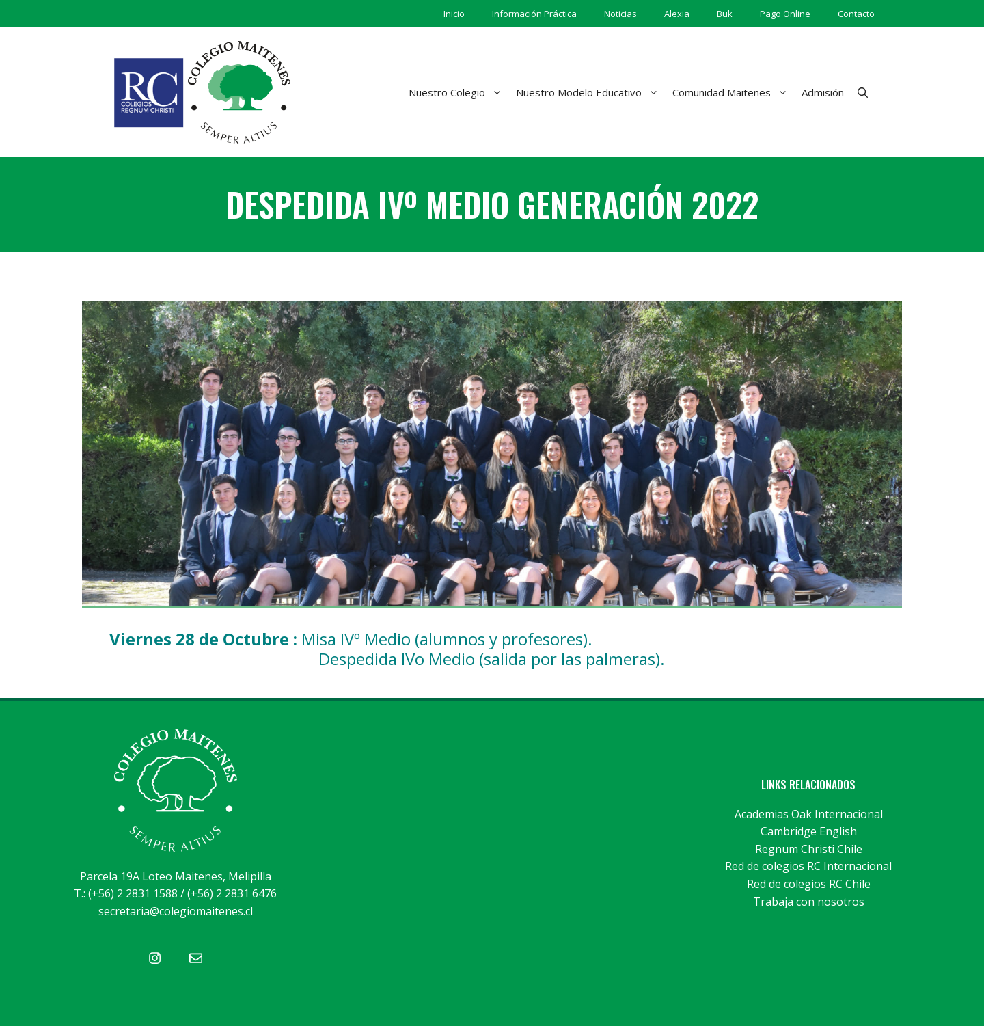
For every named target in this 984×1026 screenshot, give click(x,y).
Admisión (823, 92)
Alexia (676, 14)
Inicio (454, 14)
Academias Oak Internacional (809, 814)
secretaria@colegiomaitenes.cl (175, 911)
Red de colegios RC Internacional (808, 866)
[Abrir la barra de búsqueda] (863, 92)
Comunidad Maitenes (733, 92)
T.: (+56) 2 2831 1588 (126, 893)
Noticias (620, 14)
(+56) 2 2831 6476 (232, 893)
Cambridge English (809, 831)
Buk (725, 14)
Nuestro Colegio (459, 92)
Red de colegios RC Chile (809, 883)
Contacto (856, 14)
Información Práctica (534, 14)
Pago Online (785, 14)
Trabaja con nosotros (808, 901)
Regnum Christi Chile (808, 848)
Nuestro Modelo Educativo (591, 92)
